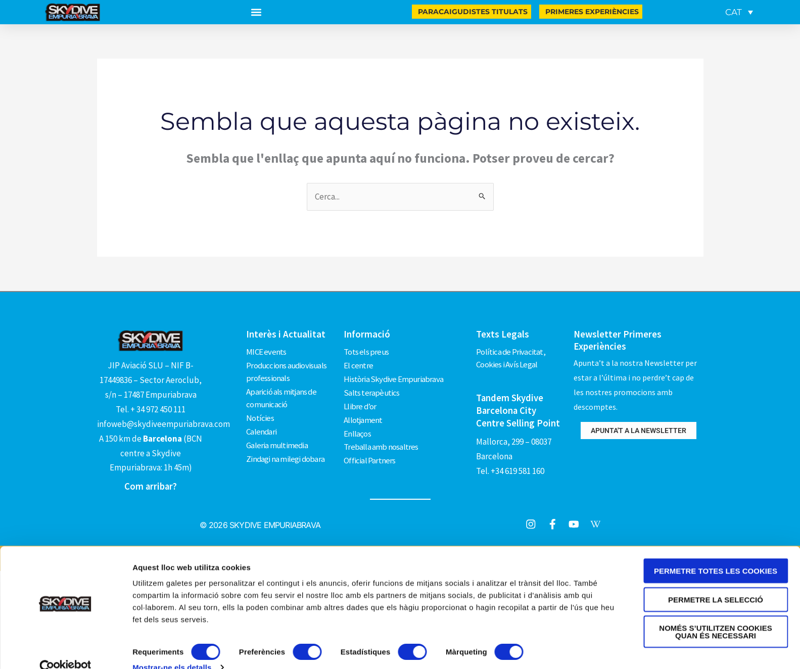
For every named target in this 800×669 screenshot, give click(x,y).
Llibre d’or (360, 402)
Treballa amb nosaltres (381, 441)
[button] (256, 12)
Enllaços (357, 428)
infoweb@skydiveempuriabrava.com (163, 423)
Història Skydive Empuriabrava (394, 377)
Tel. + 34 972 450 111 (150, 409)
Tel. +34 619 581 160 (510, 468)
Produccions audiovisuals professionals (287, 371)
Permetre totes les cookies (715, 552)
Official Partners (369, 454)
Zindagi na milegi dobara (285, 454)
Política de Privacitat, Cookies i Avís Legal (511, 358)
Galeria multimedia (277, 441)
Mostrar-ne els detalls (171, 649)
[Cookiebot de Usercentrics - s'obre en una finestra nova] (65, 649)
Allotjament (363, 415)
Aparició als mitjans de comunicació (281, 397)
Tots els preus (366, 351)
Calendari (261, 428)
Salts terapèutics (372, 390)
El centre (358, 364)
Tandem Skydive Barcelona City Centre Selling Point (518, 409)
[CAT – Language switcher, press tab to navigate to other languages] (739, 12)
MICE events (266, 351)
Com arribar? (151, 486)
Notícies (260, 415)
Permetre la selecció (715, 581)
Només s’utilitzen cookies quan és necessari (715, 613)
